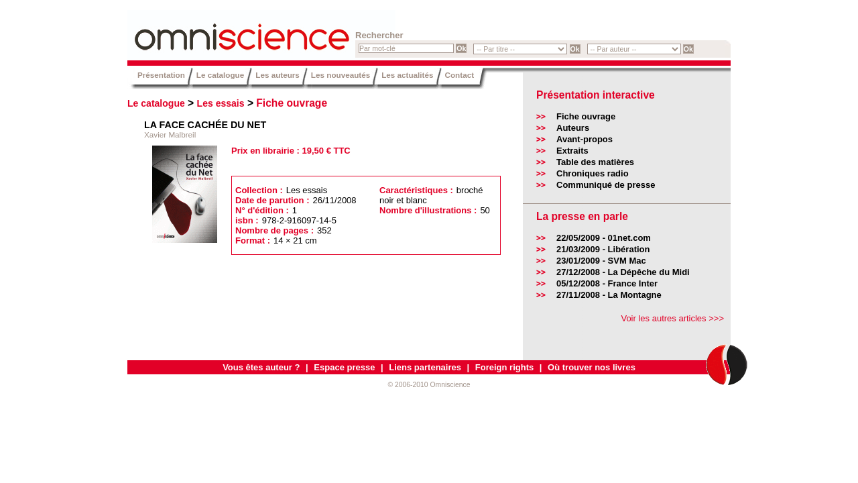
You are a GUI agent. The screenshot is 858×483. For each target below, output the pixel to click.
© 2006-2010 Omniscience (428, 384)
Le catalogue (220, 74)
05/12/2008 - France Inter (607, 283)
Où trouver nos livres (591, 367)
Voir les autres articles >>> (672, 318)
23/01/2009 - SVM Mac (601, 261)
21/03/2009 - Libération (603, 249)
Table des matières (595, 162)
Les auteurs (277, 74)
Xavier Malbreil (170, 134)
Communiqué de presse (605, 185)
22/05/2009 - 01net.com (603, 238)
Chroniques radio (592, 173)
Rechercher (379, 35)
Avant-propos (584, 139)
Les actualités (407, 74)
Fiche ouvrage (291, 103)
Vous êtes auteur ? (261, 367)
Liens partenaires (425, 367)
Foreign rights (504, 367)
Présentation (161, 74)
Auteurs (572, 128)
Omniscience (207, 30)
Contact (460, 74)
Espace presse (344, 367)
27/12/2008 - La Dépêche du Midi (623, 272)
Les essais (221, 103)
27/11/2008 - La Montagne (609, 295)
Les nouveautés (340, 74)
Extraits (572, 151)
